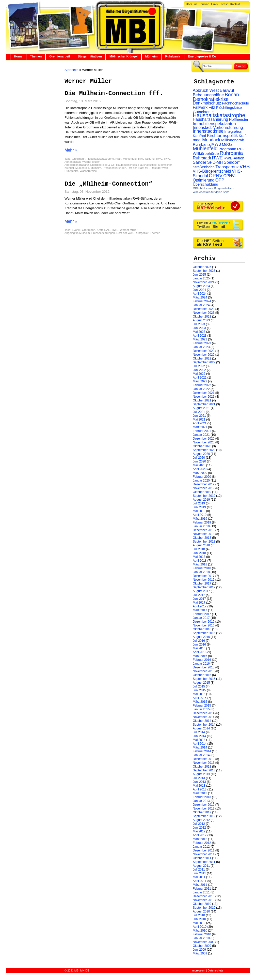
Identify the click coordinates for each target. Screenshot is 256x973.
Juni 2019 (199, 507)
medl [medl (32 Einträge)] (197, 140)
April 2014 (199, 743)
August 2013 (201, 774)
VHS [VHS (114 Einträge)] (244, 166)
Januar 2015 (201, 709)
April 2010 (199, 927)
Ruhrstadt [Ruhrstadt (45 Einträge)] (202, 158)
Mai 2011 (199, 877)
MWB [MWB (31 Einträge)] (216, 144)
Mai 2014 (199, 740)
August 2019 (201, 499)
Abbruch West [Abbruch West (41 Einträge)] (206, 90)
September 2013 (204, 770)
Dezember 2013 (203, 759)
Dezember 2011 (203, 850)
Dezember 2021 (203, 393)
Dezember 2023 (203, 309)
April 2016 (199, 652)
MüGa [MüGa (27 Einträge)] (227, 144)
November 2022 (203, 354)
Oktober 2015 (202, 675)
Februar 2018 (202, 568)
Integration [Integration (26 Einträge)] (233, 131)
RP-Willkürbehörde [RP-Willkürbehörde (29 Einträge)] (218, 151)
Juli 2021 (199, 412)
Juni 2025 (199, 274)
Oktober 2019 (202, 492)
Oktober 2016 (202, 629)
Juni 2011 (199, 873)
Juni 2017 (199, 599)
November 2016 (203, 625)
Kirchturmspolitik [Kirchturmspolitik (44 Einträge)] (222, 135)
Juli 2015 (199, 686)
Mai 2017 (199, 602)
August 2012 (201, 820)
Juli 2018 (199, 549)
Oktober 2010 (202, 904)
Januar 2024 (201, 305)
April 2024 (199, 293)
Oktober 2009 (202, 946)
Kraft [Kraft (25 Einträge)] (243, 136)
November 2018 (203, 534)
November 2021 (203, 396)
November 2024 (203, 282)
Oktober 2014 (202, 721)
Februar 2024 (202, 301)
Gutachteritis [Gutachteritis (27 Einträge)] (203, 112)
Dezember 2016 (203, 621)
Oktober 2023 (202, 316)
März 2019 (200, 518)
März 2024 (200, 297)
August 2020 (201, 454)
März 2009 (200, 953)
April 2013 (199, 789)
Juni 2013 (199, 782)
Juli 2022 (199, 366)
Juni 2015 (199, 690)
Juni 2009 (199, 949)
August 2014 (201, 728)
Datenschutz (215, 970)
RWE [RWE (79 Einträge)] (217, 157)
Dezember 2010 (203, 896)
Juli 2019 (199, 503)
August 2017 (201, 591)
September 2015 (204, 679)
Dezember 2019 (203, 484)
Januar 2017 (201, 618)
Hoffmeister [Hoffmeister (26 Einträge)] (238, 119)
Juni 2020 (199, 461)
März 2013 (200, 793)
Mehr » (71, 150)
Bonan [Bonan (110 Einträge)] (232, 94)
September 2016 (204, 633)
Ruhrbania (172, 56)
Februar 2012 (202, 843)
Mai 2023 (199, 332)
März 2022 (200, 381)
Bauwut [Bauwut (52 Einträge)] (227, 90)
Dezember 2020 (203, 438)
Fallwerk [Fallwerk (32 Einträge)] (200, 107)
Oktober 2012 (202, 812)
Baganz (84, 164)
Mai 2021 (199, 419)
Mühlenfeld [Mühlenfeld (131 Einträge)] (205, 148)
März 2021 (200, 427)
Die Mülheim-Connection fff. (114, 93)
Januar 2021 (201, 435)
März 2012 (200, 839)
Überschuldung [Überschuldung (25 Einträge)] (205, 184)
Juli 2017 (199, 595)
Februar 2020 (202, 476)
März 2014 (200, 747)
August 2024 (201, 286)
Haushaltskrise (147, 164)
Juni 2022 (199, 370)
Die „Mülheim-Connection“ (108, 184)
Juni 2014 (199, 736)
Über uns (191, 4)
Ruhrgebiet (71, 170)
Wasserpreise (88, 170)
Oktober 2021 (202, 400)
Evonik (76, 229)
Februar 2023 (202, 343)
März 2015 (200, 701)
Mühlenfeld (130, 158)
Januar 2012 (201, 846)
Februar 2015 (202, 705)
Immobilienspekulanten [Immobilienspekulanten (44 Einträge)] (214, 123)
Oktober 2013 (202, 766)
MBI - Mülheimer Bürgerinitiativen (213, 188)
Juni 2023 (199, 328)
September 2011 (204, 862)
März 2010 (200, 930)
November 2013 (203, 763)
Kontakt (235, 4)
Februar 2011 (202, 888)
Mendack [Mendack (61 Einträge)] (211, 139)
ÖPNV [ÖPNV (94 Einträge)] (215, 175)
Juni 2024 (199, 290)
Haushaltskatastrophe (100, 158)
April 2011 (199, 881)
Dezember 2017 (203, 576)
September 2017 (204, 587)
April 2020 (199, 469)
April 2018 (199, 560)
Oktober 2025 (202, 267)
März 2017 (200, 610)
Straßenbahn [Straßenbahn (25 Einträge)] (204, 167)
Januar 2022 (201, 389)
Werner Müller (91, 161)
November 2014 (203, 717)
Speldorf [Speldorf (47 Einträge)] (232, 162)
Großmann (78, 158)
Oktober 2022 (202, 358)
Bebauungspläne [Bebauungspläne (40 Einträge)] (208, 95)
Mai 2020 (199, 465)
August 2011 (201, 865)
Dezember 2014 (203, 713)
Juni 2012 (199, 827)
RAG (107, 229)
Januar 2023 (201, 347)
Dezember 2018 (203, 530)
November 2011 (203, 854)
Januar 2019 (201, 526)
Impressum (198, 970)
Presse (224, 4)
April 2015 (199, 698)
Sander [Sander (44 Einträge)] (199, 162)
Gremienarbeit (59, 56)
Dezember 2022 (203, 351)
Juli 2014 (199, 732)
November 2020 (203, 442)
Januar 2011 (201, 892)
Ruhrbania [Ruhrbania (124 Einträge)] (231, 153)
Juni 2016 (199, 644)
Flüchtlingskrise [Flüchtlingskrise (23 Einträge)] (229, 108)
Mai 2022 (199, 374)
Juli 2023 (199, 324)
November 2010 (203, 900)
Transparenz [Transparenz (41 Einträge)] (226, 166)
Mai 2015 (199, 694)
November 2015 (203, 671)
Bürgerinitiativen (90, 56)
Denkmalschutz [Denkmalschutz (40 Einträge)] (207, 103)
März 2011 (200, 885)
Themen (36, 56)
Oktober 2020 (202, 446)
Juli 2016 (199, 640)
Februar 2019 (202, 522)
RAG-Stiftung (146, 158)
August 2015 (201, 682)
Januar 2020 (201, 480)
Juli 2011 (199, 869)
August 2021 (201, 408)
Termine (204, 4)
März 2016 (200, 656)
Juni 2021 (199, 415)
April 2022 (199, 377)
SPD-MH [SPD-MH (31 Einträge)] (215, 162)
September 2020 (204, 450)
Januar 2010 (201, 938)
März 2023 (200, 339)
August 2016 (201, 637)
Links (214, 4)
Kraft (118, 158)
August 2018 (201, 545)
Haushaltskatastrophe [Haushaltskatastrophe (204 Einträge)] (219, 115)
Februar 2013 (202, 797)
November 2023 (203, 313)
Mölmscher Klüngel (123, 56)
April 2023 (199, 335)
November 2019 (203, 488)
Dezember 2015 (203, 667)
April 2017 (199, 606)
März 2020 (200, 473)
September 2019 (204, 496)
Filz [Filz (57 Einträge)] (212, 107)
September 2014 (204, 724)
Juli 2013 (199, 778)
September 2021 (204, 404)
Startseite (71, 70)
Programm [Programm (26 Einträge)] (227, 149)
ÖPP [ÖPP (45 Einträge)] (219, 180)
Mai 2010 (199, 923)
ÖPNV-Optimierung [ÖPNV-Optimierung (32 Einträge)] (214, 178)
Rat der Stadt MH (138, 167)
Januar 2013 (201, 801)
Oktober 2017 (202, 583)
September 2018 (204, 541)
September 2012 (204, 816)
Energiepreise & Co (202, 56)
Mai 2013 (199, 785)
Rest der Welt (159, 167)
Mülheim (151, 56)
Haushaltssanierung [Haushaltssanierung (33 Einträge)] (210, 119)
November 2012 (203, 808)
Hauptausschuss (126, 164)
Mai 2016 (199, 648)
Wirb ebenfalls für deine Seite (211, 191)
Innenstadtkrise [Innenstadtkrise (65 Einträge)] (208, 131)
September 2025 (204, 271)
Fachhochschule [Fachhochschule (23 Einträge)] (235, 103)
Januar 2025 (201, 278)
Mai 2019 (199, 511)
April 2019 (199, 515)
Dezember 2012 (203, 804)
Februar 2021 (202, 431)
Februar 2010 (202, 934)
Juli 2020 (199, 457)
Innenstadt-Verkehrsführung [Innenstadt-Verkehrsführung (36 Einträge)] (218, 127)
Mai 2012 (199, 831)
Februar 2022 (202, 385)
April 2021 (199, 423)
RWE (159, 158)
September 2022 (204, 362)
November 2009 (203, 942)
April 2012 (199, 835)
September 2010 (204, 907)
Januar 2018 (201, 572)
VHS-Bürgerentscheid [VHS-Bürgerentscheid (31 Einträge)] (212, 171)
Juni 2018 (199, 553)
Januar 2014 (201, 755)
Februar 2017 (202, 614)
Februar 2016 (202, 660)
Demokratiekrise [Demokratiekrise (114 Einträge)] (211, 99)
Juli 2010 (199, 915)
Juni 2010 (199, 919)
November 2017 (203, 579)
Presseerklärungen (114, 167)
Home (18, 56)
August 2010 (201, 911)
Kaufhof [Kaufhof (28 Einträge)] (199, 135)
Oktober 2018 (202, 538)
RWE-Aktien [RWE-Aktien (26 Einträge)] (233, 158)
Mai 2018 (199, 557)
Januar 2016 (201, 663)
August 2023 (201, 320)
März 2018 (200, 564)
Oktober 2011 (202, 858)
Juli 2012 (199, 824)
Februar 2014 (202, 751)
